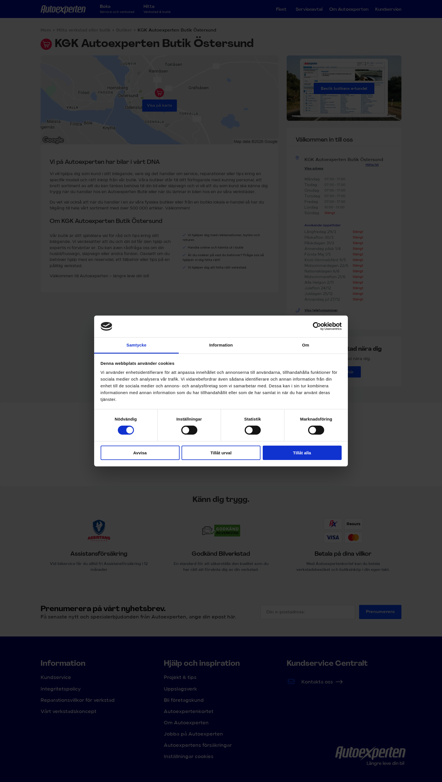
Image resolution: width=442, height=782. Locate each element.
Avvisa (140, 452)
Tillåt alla (302, 452)
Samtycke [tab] (137, 345)
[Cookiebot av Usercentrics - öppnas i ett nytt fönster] (317, 326)
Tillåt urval (221, 452)
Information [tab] (221, 345)
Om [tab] (305, 345)
